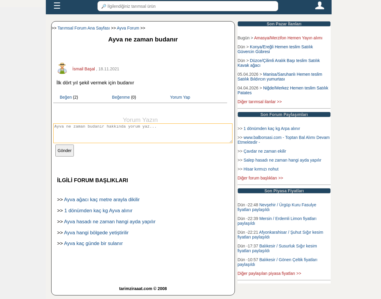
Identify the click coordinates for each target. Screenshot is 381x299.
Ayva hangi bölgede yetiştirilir (96, 236)
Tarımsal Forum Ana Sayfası (83, 28)
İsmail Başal (83, 68)
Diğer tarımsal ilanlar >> (260, 101)
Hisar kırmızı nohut (260, 169)
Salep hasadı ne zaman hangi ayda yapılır (282, 160)
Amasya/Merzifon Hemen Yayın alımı (288, 37)
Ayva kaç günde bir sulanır (93, 247)
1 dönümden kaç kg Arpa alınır (271, 128)
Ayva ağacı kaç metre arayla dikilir (102, 203)
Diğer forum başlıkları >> (260, 178)
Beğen (66, 97)
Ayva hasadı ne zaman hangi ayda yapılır (110, 225)
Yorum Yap (180, 97)
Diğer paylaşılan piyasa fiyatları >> (269, 273)
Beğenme (121, 97)
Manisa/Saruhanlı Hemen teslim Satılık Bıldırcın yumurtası (280, 76)
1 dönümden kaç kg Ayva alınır (98, 214)
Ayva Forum (128, 28)
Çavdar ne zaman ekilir (264, 151)
